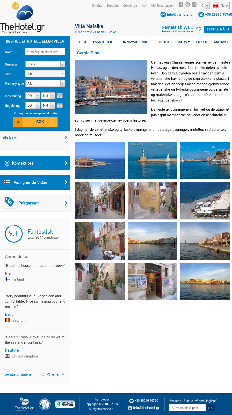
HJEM (82, 42)
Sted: (8, 74)
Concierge (130, 5)
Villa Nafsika (89, 26)
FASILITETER (102, 42)
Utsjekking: (13, 105)
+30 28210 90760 (218, 14)
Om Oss (97, 5)
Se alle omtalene (18, 374)
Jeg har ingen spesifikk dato (37, 113)
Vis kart (35, 138)
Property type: (15, 83)
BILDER (163, 42)
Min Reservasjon (162, 5)
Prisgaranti (36, 203)
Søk (40, 121)
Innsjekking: (13, 96)
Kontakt (112, 5)
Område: (11, 64)
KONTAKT (221, 42)
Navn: (9, 52)
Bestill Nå (218, 29)
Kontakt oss (36, 163)
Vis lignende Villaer (36, 182)
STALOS (182, 42)
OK (210, 408)
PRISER (201, 42)
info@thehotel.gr (180, 14)
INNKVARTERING (135, 42)
